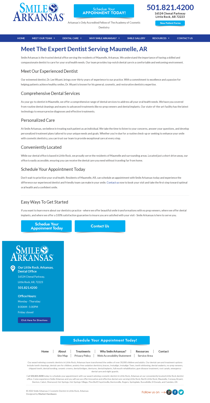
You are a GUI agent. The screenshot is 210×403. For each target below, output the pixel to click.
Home (21, 38)
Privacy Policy (82, 355)
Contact (163, 351)
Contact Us (185, 38)
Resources (159, 38)
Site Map (62, 355)
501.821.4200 (170, 7)
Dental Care (71, 38)
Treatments (83, 351)
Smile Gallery (136, 38)
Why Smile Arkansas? (103, 38)
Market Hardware (47, 394)
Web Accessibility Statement (114, 355)
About (62, 351)
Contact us (113, 182)
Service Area (145, 355)
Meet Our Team (42, 38)
